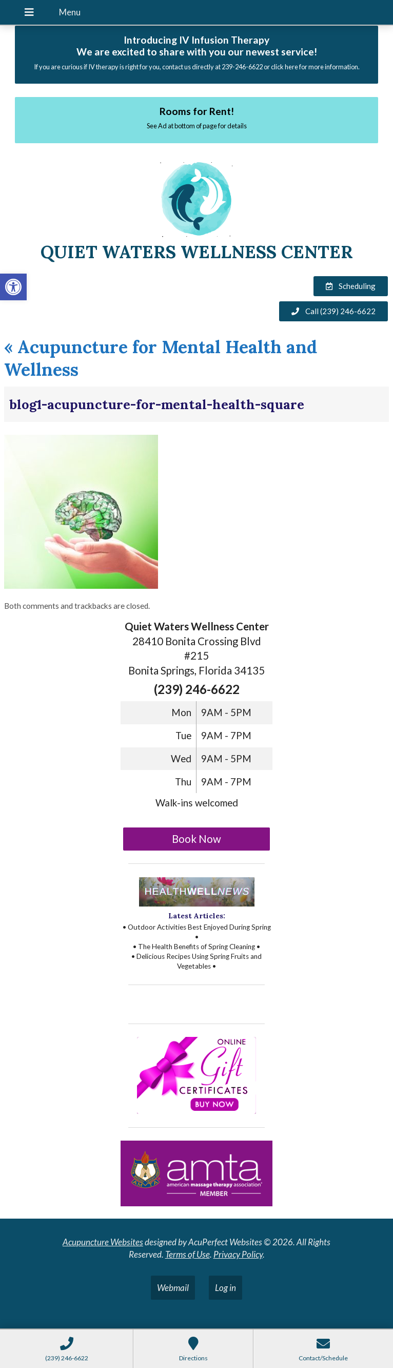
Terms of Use (187, 1254)
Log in (225, 1287)
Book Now (196, 839)
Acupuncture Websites (103, 1242)
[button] (13, 287)
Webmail (173, 1287)
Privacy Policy (238, 1254)
